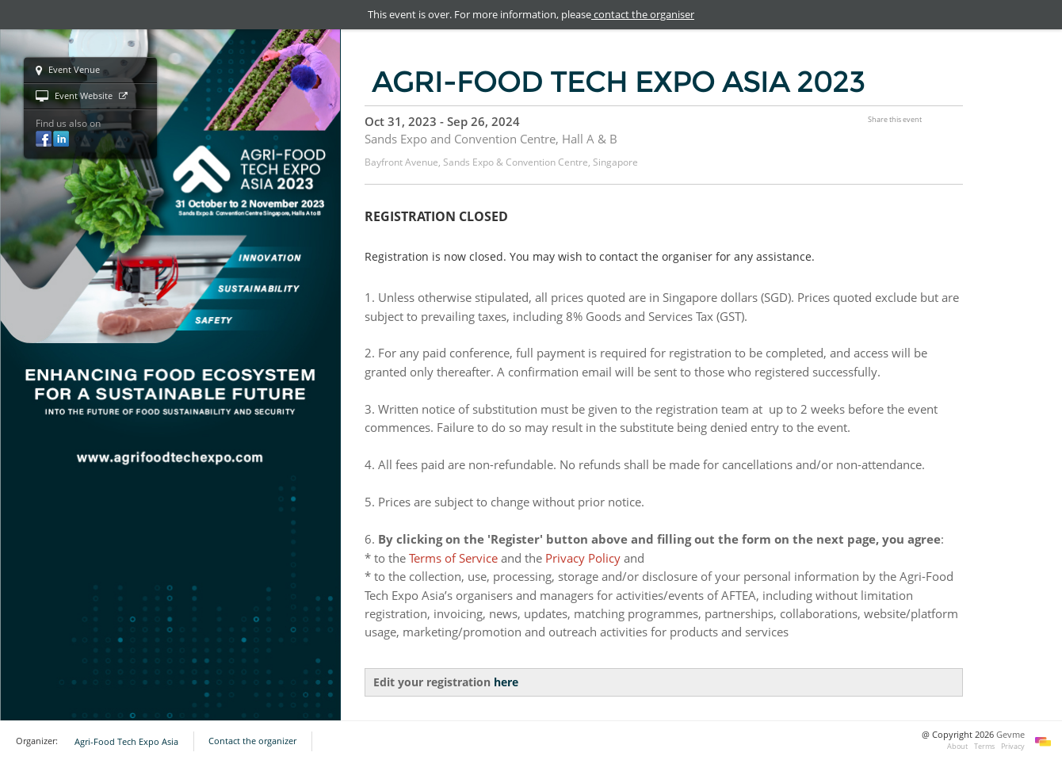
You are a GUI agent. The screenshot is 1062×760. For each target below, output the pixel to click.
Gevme (1010, 734)
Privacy (1013, 746)
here (506, 681)
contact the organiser (642, 14)
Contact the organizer (252, 741)
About (957, 746)
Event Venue (68, 70)
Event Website (82, 96)
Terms (984, 746)
